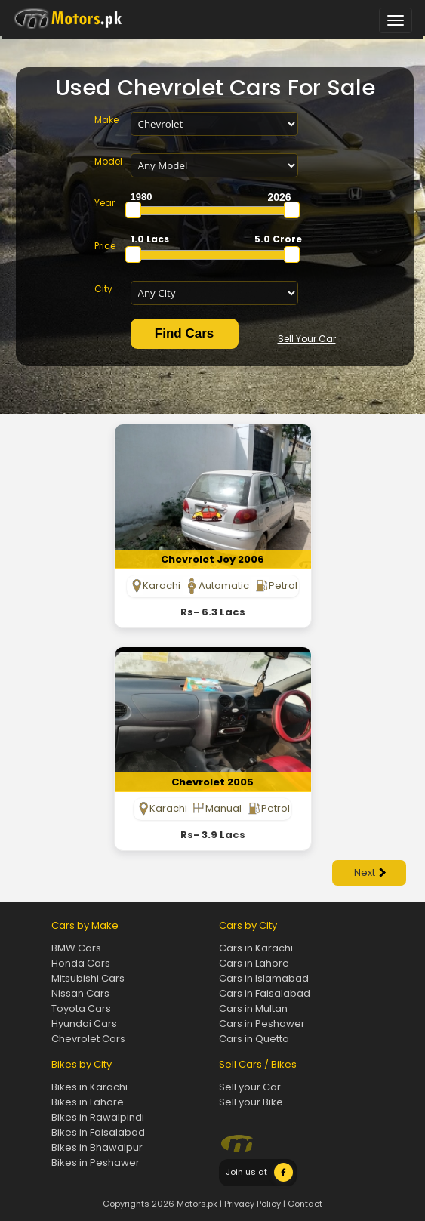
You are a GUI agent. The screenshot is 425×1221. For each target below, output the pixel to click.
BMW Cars (76, 948)
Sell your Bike (251, 1102)
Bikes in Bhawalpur (97, 1147)
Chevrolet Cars (88, 1038)
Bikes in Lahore (87, 1102)
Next (370, 872)
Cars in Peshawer (262, 1023)
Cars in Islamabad (264, 978)
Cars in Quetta (254, 1038)
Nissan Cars (80, 993)
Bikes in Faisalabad (98, 1132)
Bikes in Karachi (89, 1087)
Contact (305, 1204)
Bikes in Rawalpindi (97, 1117)
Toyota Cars (81, 1008)
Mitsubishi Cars (88, 978)
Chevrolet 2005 (212, 782)
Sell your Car (250, 1087)
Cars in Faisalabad (264, 993)
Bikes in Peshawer (95, 1162)
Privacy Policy (252, 1204)
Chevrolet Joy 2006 (212, 559)
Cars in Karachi (256, 948)
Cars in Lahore (254, 963)
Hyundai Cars (84, 1023)
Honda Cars (80, 963)
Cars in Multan (253, 1008)
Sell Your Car (307, 338)
